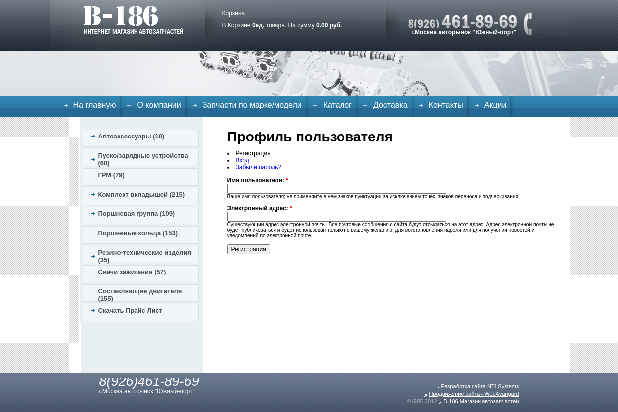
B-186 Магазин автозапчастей (481, 401)
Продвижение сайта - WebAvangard (474, 394)
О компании (159, 105)
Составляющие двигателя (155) (140, 294)
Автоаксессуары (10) (131, 136)
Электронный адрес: (259, 208)
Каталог (337, 105)
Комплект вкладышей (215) (141, 194)
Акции (495, 105)
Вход (242, 160)
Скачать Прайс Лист (130, 310)
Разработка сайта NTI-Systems (480, 386)
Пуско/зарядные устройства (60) (143, 159)
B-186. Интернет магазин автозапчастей (133, 20)
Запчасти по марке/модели (252, 105)
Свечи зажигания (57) (132, 271)
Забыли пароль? (259, 167)
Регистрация (253, 153)
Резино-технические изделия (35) (145, 256)
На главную (94, 105)
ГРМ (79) (111, 175)
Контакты (446, 105)
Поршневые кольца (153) (138, 233)
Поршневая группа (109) (136, 213)
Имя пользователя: (257, 180)
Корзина (233, 13)
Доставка (390, 105)
